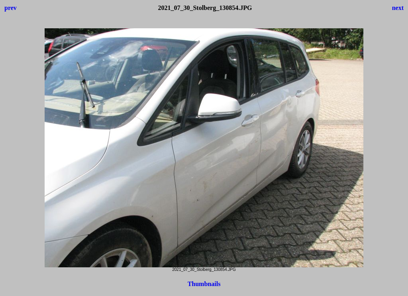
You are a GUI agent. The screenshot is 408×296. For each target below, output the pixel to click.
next (398, 7)
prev (10, 7)
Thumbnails (204, 283)
